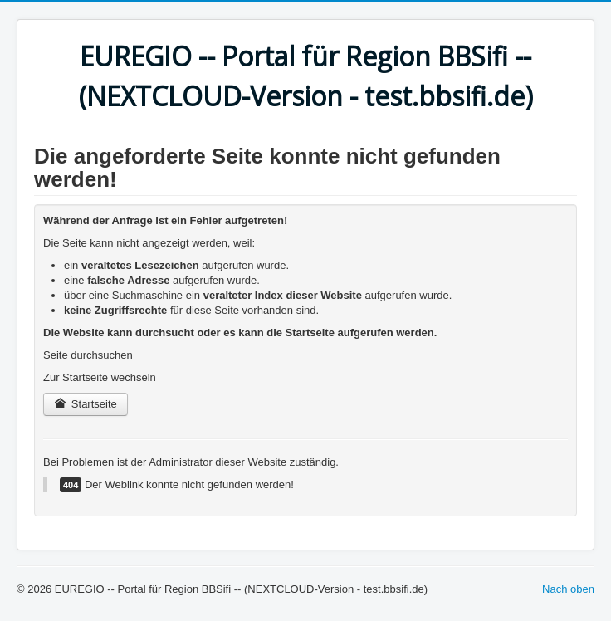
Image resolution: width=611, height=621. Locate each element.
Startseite (85, 404)
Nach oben (568, 589)
